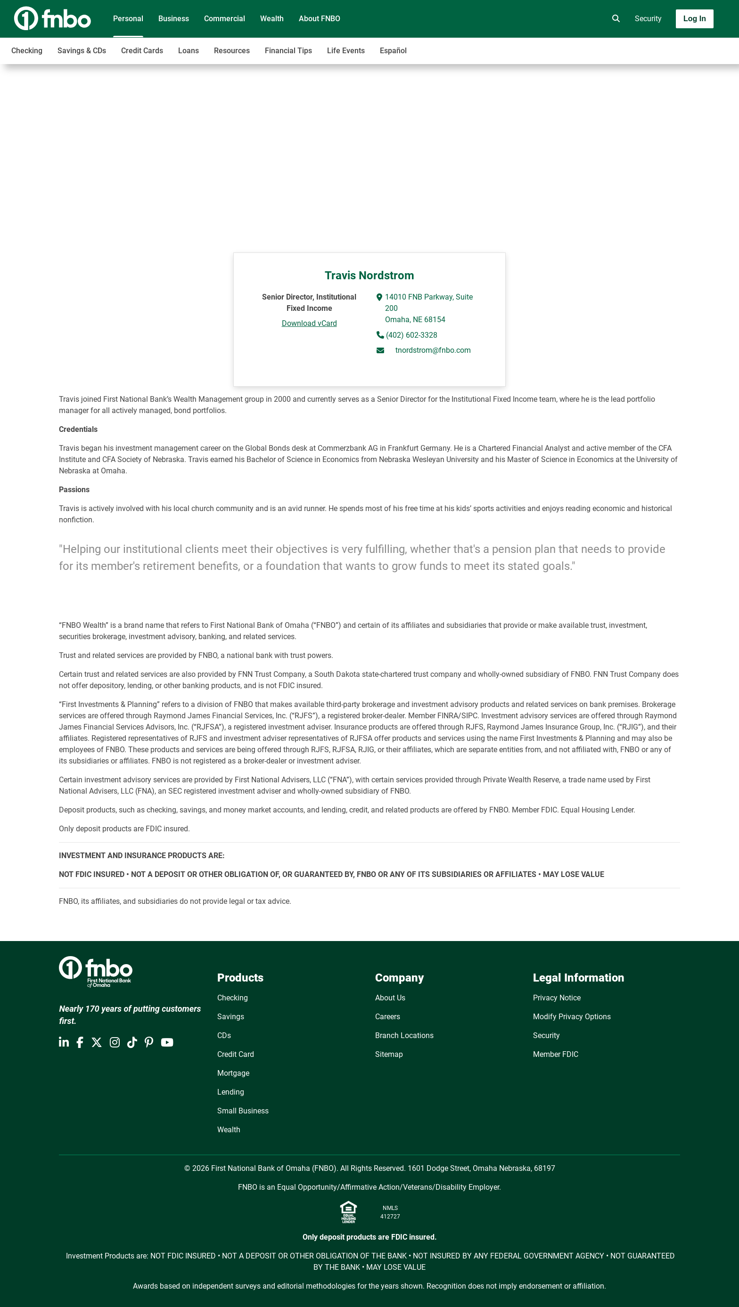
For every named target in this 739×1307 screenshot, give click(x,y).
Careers (387, 1016)
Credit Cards (142, 50)
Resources (232, 50)
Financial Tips (288, 50)
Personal (128, 18)
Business (173, 18)
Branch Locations (404, 1035)
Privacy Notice (557, 997)
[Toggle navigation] (664, 45)
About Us (390, 997)
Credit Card (235, 1054)
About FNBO (319, 18)
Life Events (346, 50)
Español (393, 50)
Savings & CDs (81, 50)
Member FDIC (555, 1054)
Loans (188, 50)
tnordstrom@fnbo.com (433, 350)
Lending (230, 1092)
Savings (230, 1016)
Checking (26, 50)
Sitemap (389, 1054)
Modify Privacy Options (572, 1016)
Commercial (224, 18)
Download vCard (309, 323)
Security (648, 18)
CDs (224, 1035)
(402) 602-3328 (410, 335)
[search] (614, 18)
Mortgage (233, 1073)
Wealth (272, 18)
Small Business (243, 1110)
